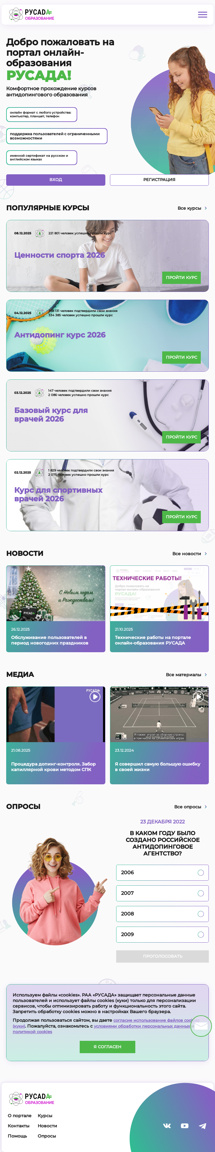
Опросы (47, 1136)
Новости (47, 1126)
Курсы (45, 1115)
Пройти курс (179, 278)
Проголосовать (162, 957)
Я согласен (107, 1047)
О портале (20, 1115)
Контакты (18, 1126)
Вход (55, 180)
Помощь (17, 1136)
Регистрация (159, 180)
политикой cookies (57, 1032)
